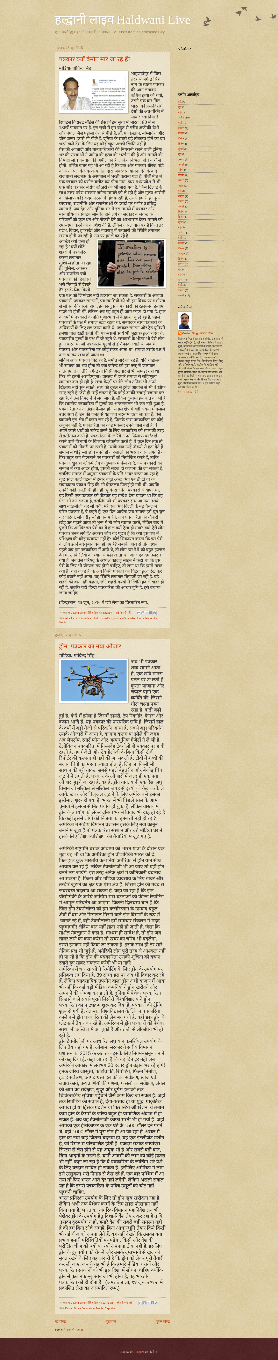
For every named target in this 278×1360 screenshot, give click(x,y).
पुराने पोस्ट (163, 1321)
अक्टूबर (181, 253)
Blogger (139, 1351)
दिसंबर (181, 138)
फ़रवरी (181, 128)
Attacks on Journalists (78, 618)
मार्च (180, 122)
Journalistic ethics (146, 618)
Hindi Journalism (102, 618)
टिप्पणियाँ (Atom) (74, 1329)
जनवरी (181, 133)
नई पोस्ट (60, 1321)
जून (179, 107)
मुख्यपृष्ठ (111, 1321)
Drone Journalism (84, 1308)
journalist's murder (124, 618)
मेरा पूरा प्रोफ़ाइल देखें (188, 391)
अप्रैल (181, 117)
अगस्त (181, 180)
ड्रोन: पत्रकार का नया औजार (90, 646)
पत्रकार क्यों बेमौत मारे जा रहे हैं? (95, 59)
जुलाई (181, 149)
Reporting (110, 1308)
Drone (68, 1308)
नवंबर (181, 169)
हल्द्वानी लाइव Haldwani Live (123, 20)
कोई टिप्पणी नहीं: (123, 612)
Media (62, 622)
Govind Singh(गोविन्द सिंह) (197, 333)
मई (179, 101)
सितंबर (181, 143)
